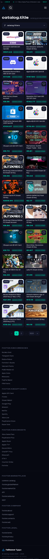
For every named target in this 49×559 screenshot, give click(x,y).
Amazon (5, 407)
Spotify (4, 414)
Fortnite (5, 465)
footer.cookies (8, 540)
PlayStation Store (8, 421)
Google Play (6, 404)
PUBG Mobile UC (8, 370)
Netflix (4, 411)
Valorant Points (8, 366)
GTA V (4, 458)
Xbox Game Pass (8, 434)
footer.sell (6, 522)
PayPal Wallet (7, 380)
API (3, 492)
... (26, 333)
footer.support (8, 514)
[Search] (10, 7)
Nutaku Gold (6, 352)
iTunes (4, 397)
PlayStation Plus (8, 438)
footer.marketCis (8, 488)
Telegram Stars (8, 356)
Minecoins (5, 377)
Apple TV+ (6, 445)
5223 (32, 333)
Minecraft (5, 455)
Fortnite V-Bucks (8, 363)
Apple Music (6, 441)
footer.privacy (7, 537)
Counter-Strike (7, 462)
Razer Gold (6, 424)
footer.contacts (8, 518)
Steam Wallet (7, 400)
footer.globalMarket (10, 484)
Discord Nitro (7, 448)
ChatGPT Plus (7, 452)
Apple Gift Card (8, 393)
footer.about (7, 511)
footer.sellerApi (8, 496)
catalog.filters (24, 25)
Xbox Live (5, 417)
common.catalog (8, 481)
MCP (4, 500)
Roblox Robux (7, 359)
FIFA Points (6, 383)
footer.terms (7, 533)
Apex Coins (6, 373)
